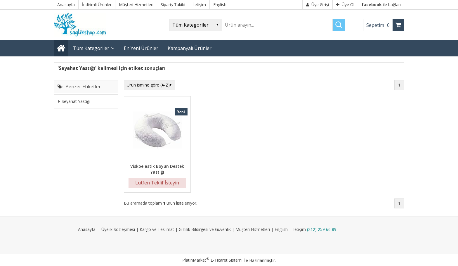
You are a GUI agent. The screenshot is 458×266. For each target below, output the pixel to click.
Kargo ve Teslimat (157, 229)
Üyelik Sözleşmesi (118, 229)
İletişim (299, 229)
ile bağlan (381, 4)
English (281, 229)
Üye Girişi (317, 4)
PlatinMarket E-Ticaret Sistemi (212, 260)
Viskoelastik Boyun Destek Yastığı (157, 169)
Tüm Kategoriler (91, 48)
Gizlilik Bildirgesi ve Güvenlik (205, 229)
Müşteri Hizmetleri (252, 229)
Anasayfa (87, 229)
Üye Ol (345, 4)
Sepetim (379, 25)
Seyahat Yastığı (74, 101)
